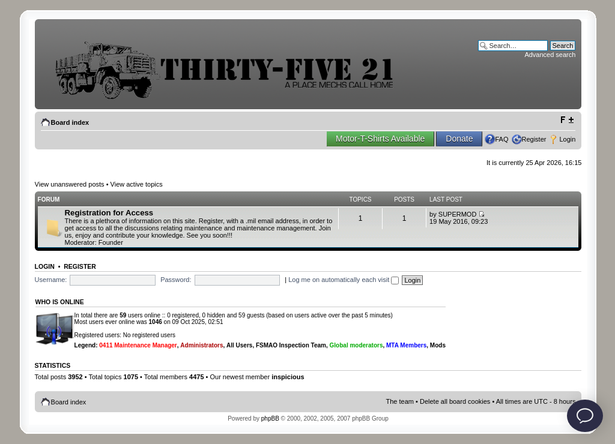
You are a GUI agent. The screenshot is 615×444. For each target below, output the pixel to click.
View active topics (137, 184)
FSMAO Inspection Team (291, 345)
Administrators (201, 345)
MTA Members (406, 345)
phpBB (270, 418)
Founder (110, 242)
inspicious (287, 376)
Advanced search (549, 54)
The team (400, 401)
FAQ (501, 139)
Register (534, 139)
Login (567, 139)
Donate (459, 138)
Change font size (566, 120)
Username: (51, 279)
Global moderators (356, 345)
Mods (438, 345)
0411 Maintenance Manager (138, 345)
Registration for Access (109, 212)
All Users (239, 345)
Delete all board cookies (455, 401)
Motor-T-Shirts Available (380, 138)
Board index (70, 122)
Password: (175, 279)
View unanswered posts (70, 184)
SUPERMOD (457, 214)
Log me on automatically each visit (343, 279)
